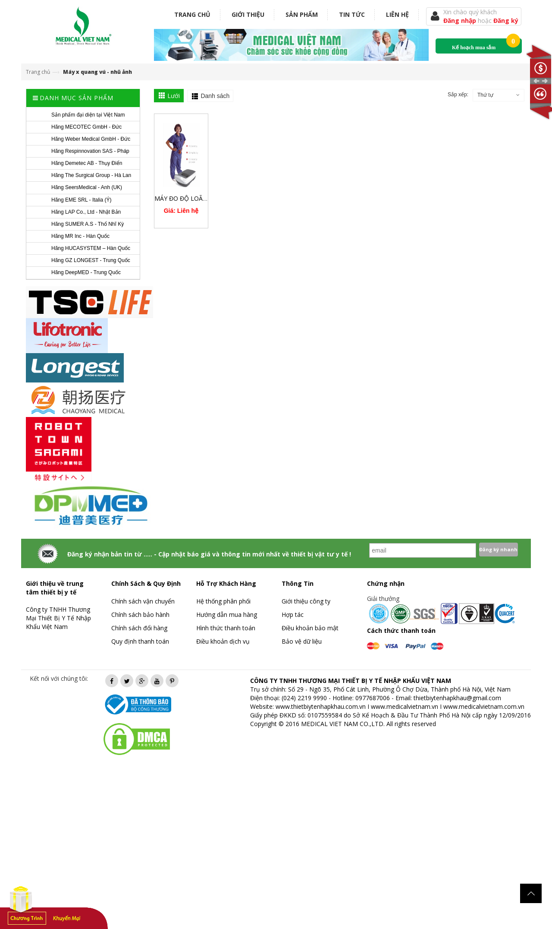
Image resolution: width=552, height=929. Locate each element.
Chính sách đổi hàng (139, 628)
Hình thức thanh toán (225, 628)
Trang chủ (192, 14)
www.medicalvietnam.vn (404, 706)
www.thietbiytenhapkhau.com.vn (321, 706)
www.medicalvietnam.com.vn (483, 706)
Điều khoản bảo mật (310, 628)
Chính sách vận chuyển (143, 601)
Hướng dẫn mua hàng (226, 614)
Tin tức (352, 14)
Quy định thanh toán (140, 641)
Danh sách (215, 95)
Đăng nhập (460, 20)
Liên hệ (397, 14)
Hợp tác (293, 614)
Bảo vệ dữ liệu (302, 641)
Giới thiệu (248, 14)
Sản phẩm (301, 14)
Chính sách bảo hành (140, 614)
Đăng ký (505, 20)
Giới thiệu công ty (306, 601)
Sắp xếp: (458, 95)
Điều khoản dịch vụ (223, 641)
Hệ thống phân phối (223, 601)
